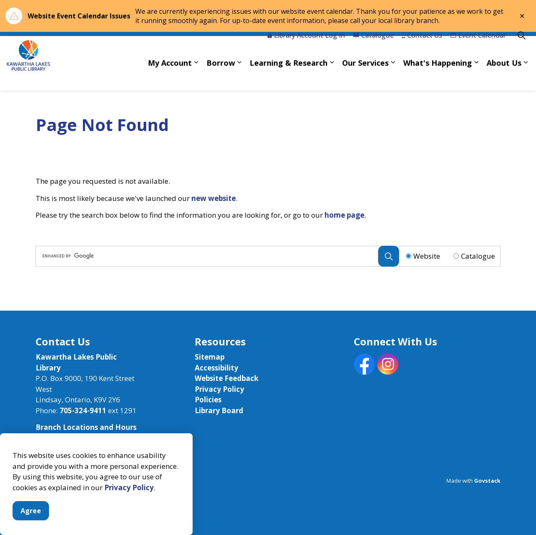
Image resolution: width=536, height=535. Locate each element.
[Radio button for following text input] (408, 256)
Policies (208, 399)
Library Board (219, 410)
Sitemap (209, 357)
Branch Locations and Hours (86, 427)
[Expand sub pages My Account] (196, 76)
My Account (170, 77)
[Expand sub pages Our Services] (393, 76)
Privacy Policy (129, 506)
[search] (215, 256)
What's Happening (437, 77)
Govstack (487, 480)
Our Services (365, 77)
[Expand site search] (521, 49)
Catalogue (373, 49)
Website (426, 256)
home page (344, 215)
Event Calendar (478, 49)
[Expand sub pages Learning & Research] (331, 76)
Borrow (220, 77)
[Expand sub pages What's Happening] (476, 76)
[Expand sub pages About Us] (525, 76)
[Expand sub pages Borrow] (239, 76)
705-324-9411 (82, 410)
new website (213, 198)
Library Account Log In (306, 49)
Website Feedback (226, 378)
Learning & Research (288, 77)
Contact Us (422, 49)
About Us (504, 77)
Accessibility (216, 368)
